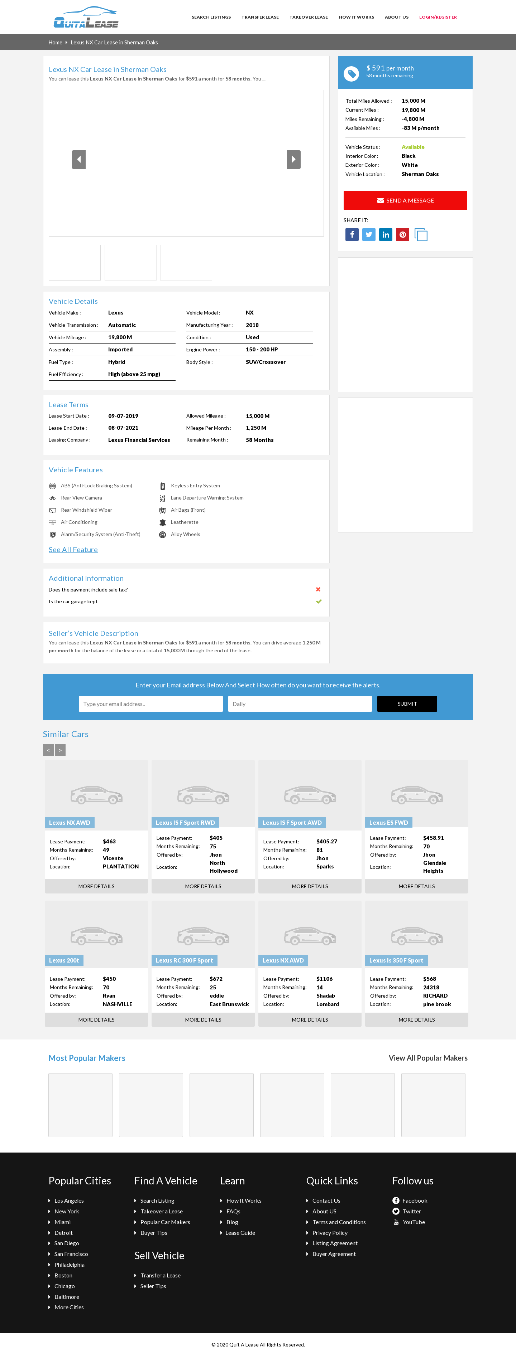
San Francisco (68, 1253)
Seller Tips (150, 1285)
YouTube (408, 1221)
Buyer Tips (150, 1232)
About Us (396, 17)
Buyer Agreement (331, 1253)
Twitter (406, 1211)
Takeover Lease (309, 17)
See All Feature (73, 549)
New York (63, 1211)
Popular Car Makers (162, 1221)
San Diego (63, 1242)
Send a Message (405, 200)
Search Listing (154, 1200)
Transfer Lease (260, 17)
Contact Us (323, 1200)
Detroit (60, 1232)
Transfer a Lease (157, 1275)
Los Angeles (66, 1200)
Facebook (409, 1200)
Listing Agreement (332, 1242)
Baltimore (63, 1296)
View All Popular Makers (428, 1058)
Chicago (61, 1285)
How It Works (356, 17)
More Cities (66, 1307)
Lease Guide (237, 1232)
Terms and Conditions (336, 1221)
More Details (96, 886)
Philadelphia (66, 1264)
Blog (229, 1221)
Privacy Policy (327, 1232)
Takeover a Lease (158, 1211)
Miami (59, 1221)
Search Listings (211, 17)
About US (321, 1211)
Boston (60, 1275)
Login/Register (438, 17)
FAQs (230, 1211)
